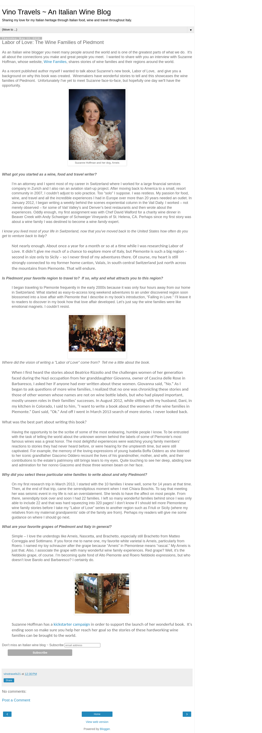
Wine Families (55, 62)
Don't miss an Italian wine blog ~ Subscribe (33, 645)
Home (97, 714)
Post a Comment (16, 700)
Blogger (105, 729)
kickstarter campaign (72, 624)
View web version (97, 721)
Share (9, 680)
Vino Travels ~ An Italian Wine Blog (56, 12)
